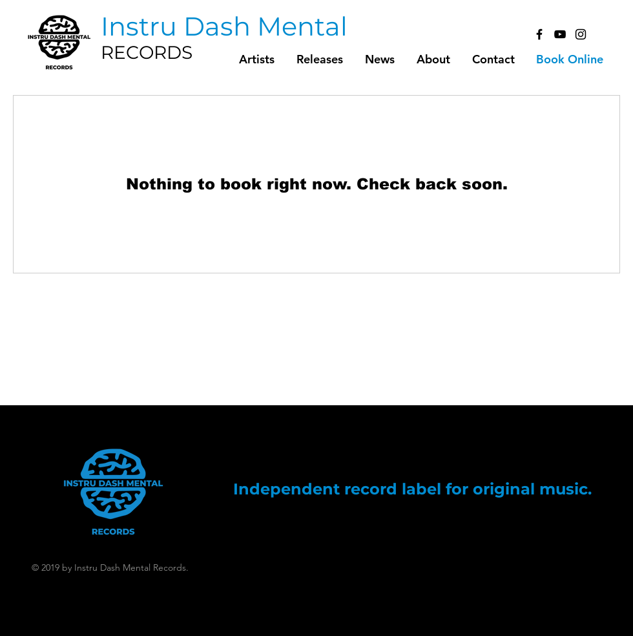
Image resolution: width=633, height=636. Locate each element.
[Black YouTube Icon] (560, 34)
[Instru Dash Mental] (224, 26)
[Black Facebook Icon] (539, 34)
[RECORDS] (170, 53)
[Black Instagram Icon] (581, 34)
